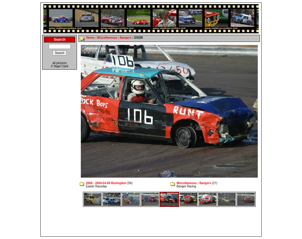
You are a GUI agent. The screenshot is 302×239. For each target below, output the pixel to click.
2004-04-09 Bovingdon (111, 183)
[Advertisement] (151, 221)
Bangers (126, 37)
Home (90, 37)
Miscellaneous (107, 37)
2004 (89, 183)
